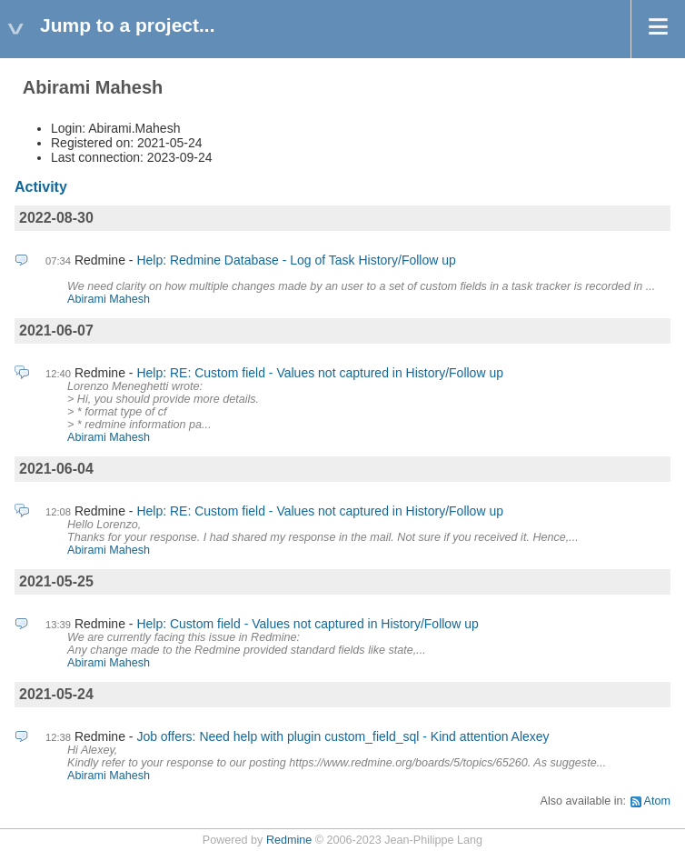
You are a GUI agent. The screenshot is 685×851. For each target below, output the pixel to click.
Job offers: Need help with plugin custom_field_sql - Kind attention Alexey (342, 736)
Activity (41, 187)
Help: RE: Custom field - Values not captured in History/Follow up (319, 372)
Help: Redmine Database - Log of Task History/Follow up (295, 260)
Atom (657, 801)
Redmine (289, 840)
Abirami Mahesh (108, 299)
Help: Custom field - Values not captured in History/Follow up (307, 623)
